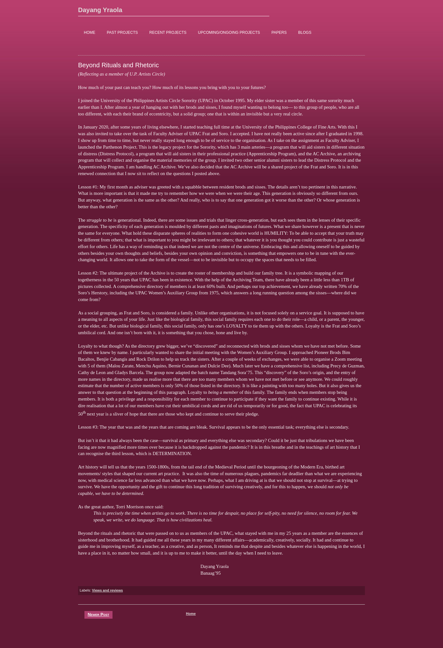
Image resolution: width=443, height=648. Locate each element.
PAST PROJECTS (122, 32)
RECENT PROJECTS (167, 32)
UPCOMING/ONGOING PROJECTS (229, 32)
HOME (89, 32)
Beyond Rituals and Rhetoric (118, 65)
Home (191, 613)
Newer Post (98, 614)
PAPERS (279, 32)
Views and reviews (107, 590)
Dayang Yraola (100, 9)
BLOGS (304, 32)
